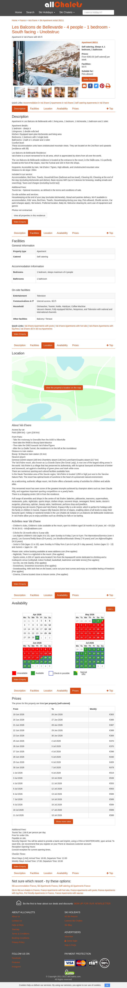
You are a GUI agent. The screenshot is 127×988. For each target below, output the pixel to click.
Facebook (16, 958)
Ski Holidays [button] (47, 12)
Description (20, 108)
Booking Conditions (20, 938)
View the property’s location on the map (63, 388)
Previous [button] (18, 63)
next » (110, 609)
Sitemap (15, 929)
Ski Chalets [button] (67, 12)
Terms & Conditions (20, 934)
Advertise (69, 936)
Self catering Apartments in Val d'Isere (92, 103)
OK (107, 985)
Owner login (71, 941)
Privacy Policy (18, 942)
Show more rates (63, 821)
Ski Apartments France (47, 886)
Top (110, 108)
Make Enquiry (90, 79)
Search (30, 12)
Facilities (34, 108)
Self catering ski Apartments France (74, 886)
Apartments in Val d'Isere (62, 103)
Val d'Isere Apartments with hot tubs (71, 326)
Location (48, 108)
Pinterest (16, 962)
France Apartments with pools (84, 890)
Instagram (16, 966)
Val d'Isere (32, 20)
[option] (46, 63)
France (22, 20)
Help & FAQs (18, 925)
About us (16, 916)
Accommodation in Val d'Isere (36, 103)
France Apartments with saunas (69, 893)
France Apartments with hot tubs (55, 890)
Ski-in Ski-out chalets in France (26, 890)
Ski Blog (68, 925)
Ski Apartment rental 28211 (52, 20)
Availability (62, 108)
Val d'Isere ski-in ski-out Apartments (36, 329)
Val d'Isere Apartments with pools (39, 326)
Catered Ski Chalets (73, 921)
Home (18, 12)
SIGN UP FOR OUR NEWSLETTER (92, 903)
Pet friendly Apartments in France (39, 893)
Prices (75, 108)
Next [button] (75, 63)
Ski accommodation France (24, 886)
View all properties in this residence (29, 215)
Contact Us (17, 921)
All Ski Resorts (71, 916)
